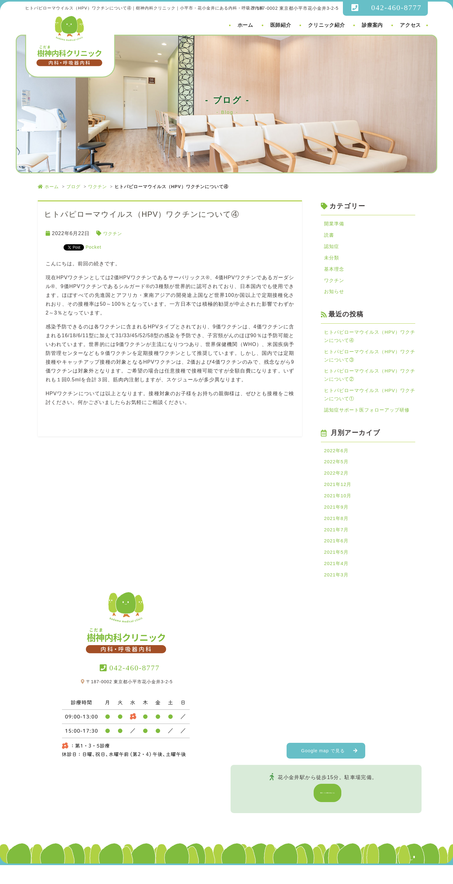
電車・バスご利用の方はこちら (327, 811)
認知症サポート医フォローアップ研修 (369, 420)
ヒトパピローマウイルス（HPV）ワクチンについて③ (369, 362)
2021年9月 (337, 521)
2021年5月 (337, 569)
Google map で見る (323, 769)
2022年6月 (337, 462)
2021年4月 (337, 581)
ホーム (245, 25)
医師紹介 (280, 25)
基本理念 (334, 272)
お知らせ (334, 296)
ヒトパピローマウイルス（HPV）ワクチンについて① (369, 404)
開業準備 (334, 224)
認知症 (332, 248)
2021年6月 (337, 557)
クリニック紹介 (326, 25)
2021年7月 (337, 545)
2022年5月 (337, 474)
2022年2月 (337, 485)
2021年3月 (337, 593)
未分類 (332, 260)
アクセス (410, 25)
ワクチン (97, 186)
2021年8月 (337, 533)
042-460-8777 (396, 7)
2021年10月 (338, 509)
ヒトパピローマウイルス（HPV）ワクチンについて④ (369, 342)
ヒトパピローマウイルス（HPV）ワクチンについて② (369, 383)
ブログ (73, 186)
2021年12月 (338, 497)
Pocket (94, 247)
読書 (329, 236)
